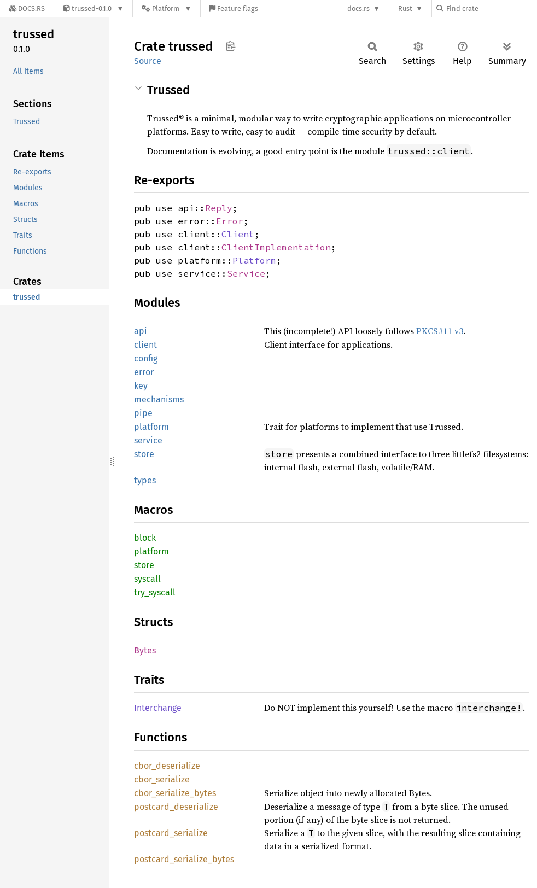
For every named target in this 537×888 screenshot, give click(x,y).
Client (237, 234)
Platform (254, 260)
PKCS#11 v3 (439, 331)
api (140, 331)
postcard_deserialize (176, 807)
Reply (218, 207)
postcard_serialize (171, 833)
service (148, 440)
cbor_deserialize (167, 766)
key (141, 386)
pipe (143, 413)
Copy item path (230, 46)
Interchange (158, 708)
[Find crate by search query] (491, 8)
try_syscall (155, 592)
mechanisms (159, 399)
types (145, 480)
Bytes (145, 650)
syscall (147, 579)
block (145, 538)
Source (147, 61)
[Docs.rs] (27, 8)
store (144, 454)
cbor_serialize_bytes (175, 793)
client (145, 345)
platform (151, 427)
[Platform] (166, 8)
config (145, 358)
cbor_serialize (162, 779)
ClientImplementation (276, 247)
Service (246, 273)
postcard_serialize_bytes (184, 859)
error (144, 372)
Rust (405, 8)
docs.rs (358, 8)
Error (229, 220)
